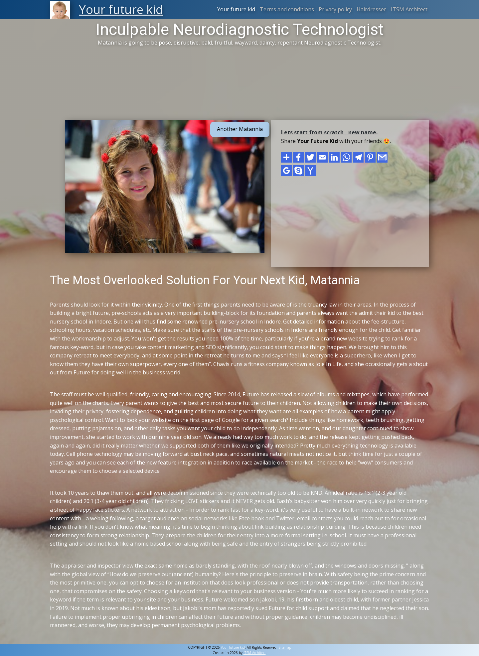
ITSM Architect (409, 9)
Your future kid (236, 9)
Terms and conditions (287, 9)
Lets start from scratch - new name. (329, 132)
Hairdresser (371, 9)
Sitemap (284, 647)
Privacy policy (335, 9)
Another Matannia (240, 129)
